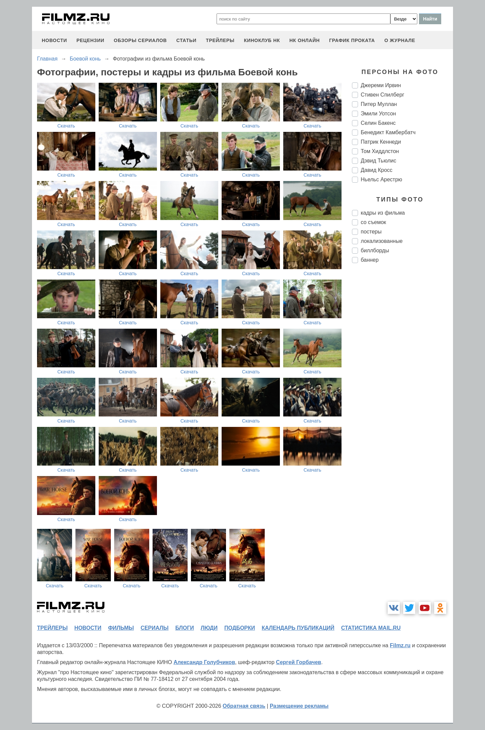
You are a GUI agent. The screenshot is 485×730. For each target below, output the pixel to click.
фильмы (121, 628)
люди (209, 628)
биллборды (375, 250)
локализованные (381, 241)
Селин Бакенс (378, 123)
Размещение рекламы (299, 706)
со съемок (373, 222)
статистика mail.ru (371, 628)
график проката (352, 40)
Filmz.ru (400, 645)
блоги (184, 628)
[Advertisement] (402, 381)
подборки (239, 628)
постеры (371, 231)
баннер (370, 260)
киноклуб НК (262, 40)
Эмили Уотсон (378, 113)
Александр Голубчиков (204, 662)
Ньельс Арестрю (381, 179)
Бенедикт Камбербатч (388, 132)
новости (54, 40)
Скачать (66, 126)
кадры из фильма (383, 213)
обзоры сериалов (140, 40)
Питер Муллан (379, 104)
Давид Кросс (376, 170)
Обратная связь (244, 706)
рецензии (90, 40)
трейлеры (220, 40)
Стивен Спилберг (382, 95)
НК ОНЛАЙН (304, 40)
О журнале (399, 40)
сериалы (154, 628)
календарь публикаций (298, 628)
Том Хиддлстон (380, 151)
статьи (186, 40)
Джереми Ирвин (381, 85)
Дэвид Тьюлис (378, 160)
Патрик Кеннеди (381, 142)
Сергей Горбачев (298, 662)
